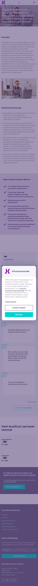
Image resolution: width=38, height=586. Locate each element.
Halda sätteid (10, 302)
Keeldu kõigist (19, 308)
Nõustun (19, 315)
